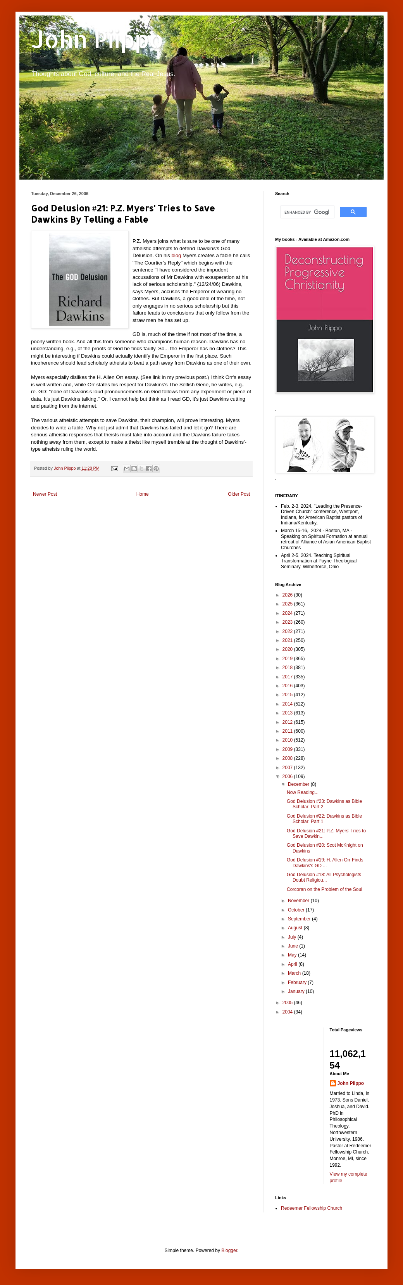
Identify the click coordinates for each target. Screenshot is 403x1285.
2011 (288, 731)
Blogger (229, 1250)
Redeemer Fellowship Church (311, 1208)
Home (142, 494)
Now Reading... (303, 792)
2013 (288, 713)
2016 (288, 685)
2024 (288, 613)
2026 (288, 595)
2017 (288, 677)
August (296, 927)
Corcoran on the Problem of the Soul (324, 889)
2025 (288, 604)
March (295, 973)
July (293, 937)
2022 (288, 631)
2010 (288, 740)
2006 (288, 776)
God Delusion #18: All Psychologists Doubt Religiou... (324, 877)
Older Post (239, 494)
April (293, 964)
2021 (288, 640)
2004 (288, 1012)
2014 (288, 704)
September (300, 919)
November (299, 900)
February (298, 982)
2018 (288, 667)
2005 (288, 1002)
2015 (288, 694)
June (293, 946)
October (297, 910)
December (299, 784)
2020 (288, 649)
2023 (288, 622)
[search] (306, 212)
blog (176, 255)
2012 (288, 722)
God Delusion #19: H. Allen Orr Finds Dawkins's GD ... (325, 862)
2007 (288, 767)
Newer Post (45, 494)
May (293, 955)
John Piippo (97, 39)
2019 (288, 658)
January (297, 991)
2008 (288, 758)
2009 (288, 749)
